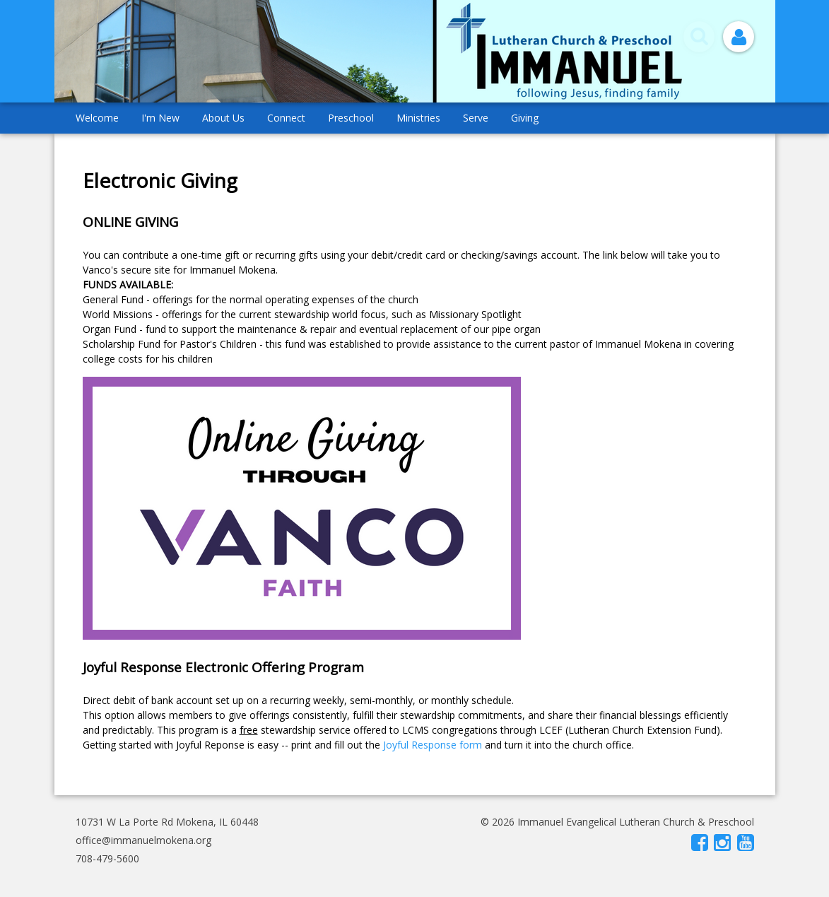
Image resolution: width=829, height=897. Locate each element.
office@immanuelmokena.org (143, 840)
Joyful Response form (432, 744)
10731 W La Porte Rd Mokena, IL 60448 (167, 821)
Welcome (97, 117)
